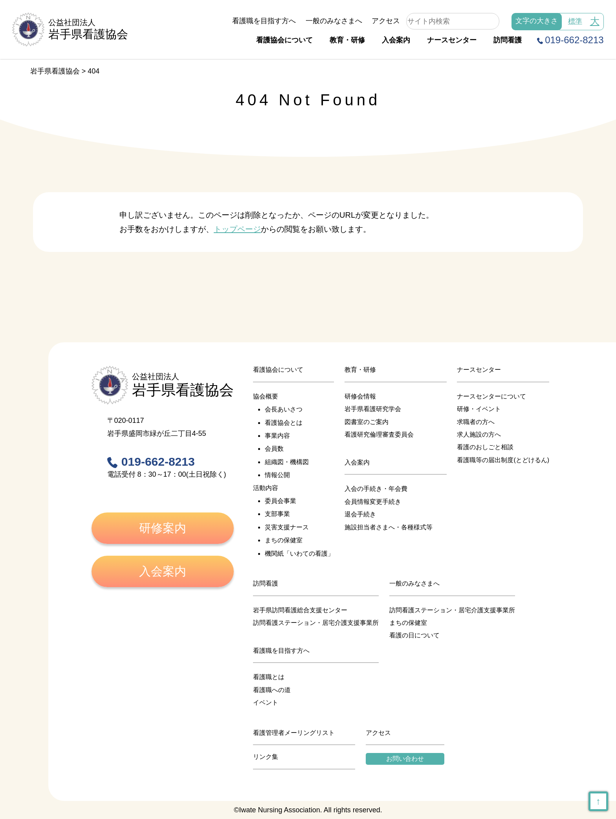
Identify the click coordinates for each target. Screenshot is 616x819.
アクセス (386, 21)
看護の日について (414, 635)
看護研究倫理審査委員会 (379, 434)
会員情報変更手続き (373, 501)
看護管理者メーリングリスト (294, 732)
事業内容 (277, 435)
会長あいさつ (283, 409)
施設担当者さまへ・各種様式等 (389, 527)
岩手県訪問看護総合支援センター (300, 610)
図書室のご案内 (367, 422)
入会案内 (396, 40)
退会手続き (360, 514)
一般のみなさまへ (334, 21)
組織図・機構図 (287, 462)
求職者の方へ (476, 422)
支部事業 (277, 513)
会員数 (274, 448)
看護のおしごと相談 (485, 447)
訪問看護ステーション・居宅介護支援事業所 (316, 622)
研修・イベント (479, 409)
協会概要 (265, 396)
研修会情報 (360, 396)
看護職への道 (272, 690)
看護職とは (268, 677)
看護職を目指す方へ (264, 21)
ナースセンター (452, 40)
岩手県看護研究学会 (373, 409)
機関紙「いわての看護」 (299, 553)
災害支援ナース (287, 527)
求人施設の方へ (479, 434)
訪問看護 (507, 40)
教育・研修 (347, 40)
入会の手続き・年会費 (376, 488)
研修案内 (162, 528)
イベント (265, 702)
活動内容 (265, 488)
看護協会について (284, 40)
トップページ (237, 229)
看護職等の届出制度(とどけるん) (503, 460)
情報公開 (277, 475)
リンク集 (265, 756)
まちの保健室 (283, 540)
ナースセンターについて (491, 396)
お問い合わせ (405, 758)
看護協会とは (283, 422)
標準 (575, 21)
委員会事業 (280, 501)
